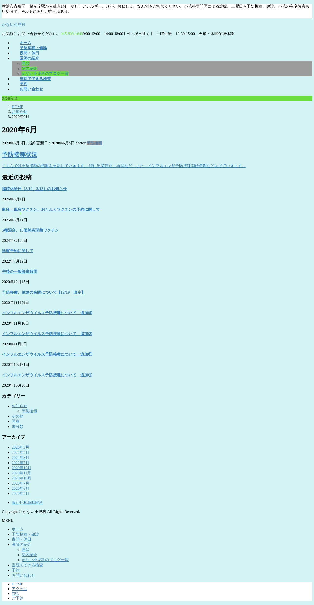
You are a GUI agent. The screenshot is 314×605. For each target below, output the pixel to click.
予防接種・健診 (25, 534)
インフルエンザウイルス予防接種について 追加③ (47, 334)
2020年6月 (20, 488)
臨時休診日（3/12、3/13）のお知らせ (34, 189)
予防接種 (94, 143)
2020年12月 (21, 468)
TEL (15, 594)
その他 (17, 416)
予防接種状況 (19, 154)
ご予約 (17, 598)
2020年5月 (20, 493)
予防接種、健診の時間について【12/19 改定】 (43, 292)
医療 (16, 421)
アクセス (19, 589)
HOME (17, 584)
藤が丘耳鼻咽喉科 (27, 502)
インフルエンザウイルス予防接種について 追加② (47, 354)
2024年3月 (20, 457)
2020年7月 (20, 483)
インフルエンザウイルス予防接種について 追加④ (47, 313)
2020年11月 (21, 473)
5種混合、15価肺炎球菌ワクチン (30, 230)
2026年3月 (20, 447)
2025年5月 (20, 452)
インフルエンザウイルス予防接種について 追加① (47, 375)
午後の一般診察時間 (19, 271)
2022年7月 (20, 463)
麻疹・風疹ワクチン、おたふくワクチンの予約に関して (51, 209)
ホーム (17, 529)
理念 (25, 63)
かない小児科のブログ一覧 (45, 73)
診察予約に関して (17, 251)
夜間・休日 (21, 539)
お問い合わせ (23, 575)
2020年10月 (21, 478)
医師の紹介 (21, 544)
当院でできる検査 (27, 565)
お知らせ (19, 406)
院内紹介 (29, 68)
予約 (16, 570)
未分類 (17, 426)
